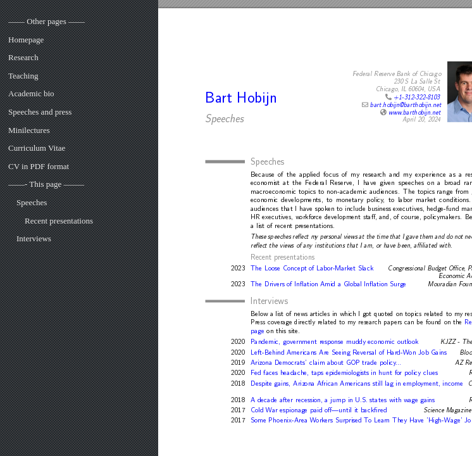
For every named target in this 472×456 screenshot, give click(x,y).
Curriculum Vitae (36, 148)
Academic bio (31, 93)
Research (23, 57)
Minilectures (29, 130)
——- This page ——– (46, 184)
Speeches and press (39, 112)
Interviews (33, 238)
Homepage (26, 39)
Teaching (23, 75)
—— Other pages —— (46, 21)
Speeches (31, 202)
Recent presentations (59, 220)
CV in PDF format (38, 166)
